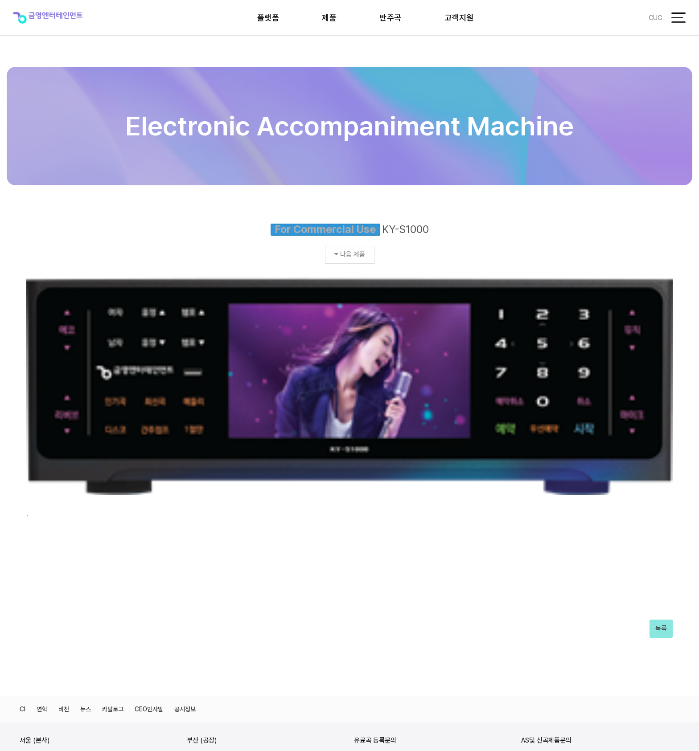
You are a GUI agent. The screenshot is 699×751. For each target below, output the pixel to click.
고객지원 (459, 17)
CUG (655, 18)
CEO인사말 (149, 539)
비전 (63, 539)
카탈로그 (112, 539)
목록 (661, 459)
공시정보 (185, 539)
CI (22, 539)
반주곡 (390, 17)
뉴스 (85, 539)
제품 (329, 17)
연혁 (42, 539)
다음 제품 (349, 254)
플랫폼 (268, 17)
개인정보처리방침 (658, 692)
